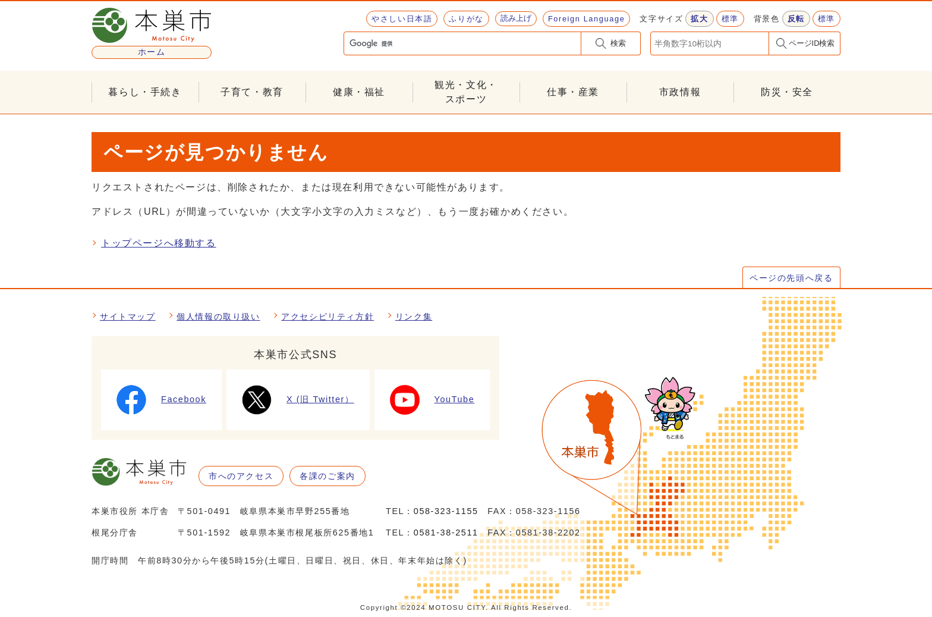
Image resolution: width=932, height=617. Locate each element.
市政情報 (680, 92)
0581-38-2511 (446, 532)
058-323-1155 (446, 511)
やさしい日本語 (401, 18)
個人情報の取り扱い (218, 316)
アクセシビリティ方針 (327, 316)
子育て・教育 (252, 92)
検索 (618, 43)
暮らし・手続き (144, 92)
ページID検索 (812, 43)
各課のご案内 (327, 476)
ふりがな (466, 18)
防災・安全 (787, 92)
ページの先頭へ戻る (791, 278)
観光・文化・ (466, 93)
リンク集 (413, 316)
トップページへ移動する (158, 243)
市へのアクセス (241, 476)
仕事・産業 (573, 92)
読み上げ (515, 18)
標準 (730, 18)
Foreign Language (586, 18)
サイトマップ (128, 316)
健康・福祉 (359, 92)
